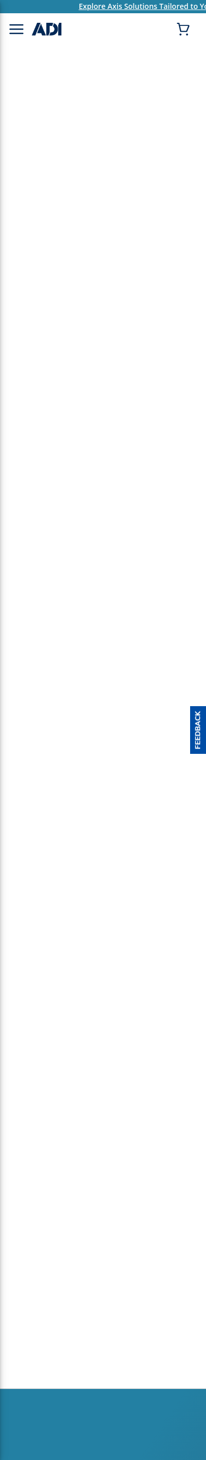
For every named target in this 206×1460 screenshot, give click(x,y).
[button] (198, 730)
